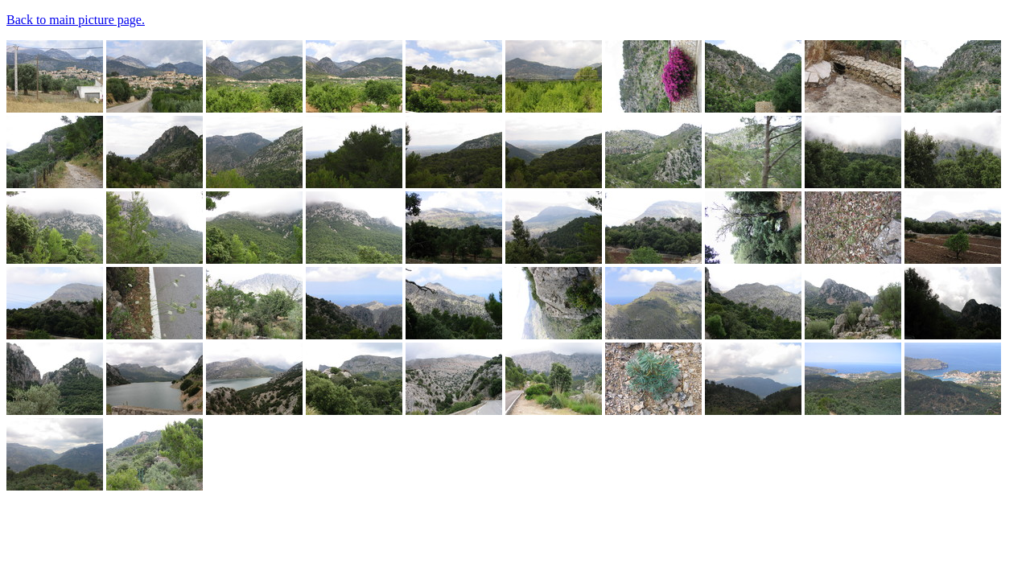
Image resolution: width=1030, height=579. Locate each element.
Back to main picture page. (75, 20)
